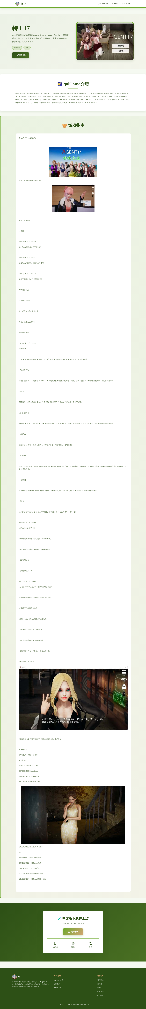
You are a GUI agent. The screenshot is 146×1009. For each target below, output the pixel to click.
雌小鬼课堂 (100, 995)
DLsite (99, 988)
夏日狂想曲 (100, 991)
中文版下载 (126, 3)
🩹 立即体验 (21, 55)
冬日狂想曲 (100, 980)
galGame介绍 (103, 3)
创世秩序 (99, 984)
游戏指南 (115, 3)
